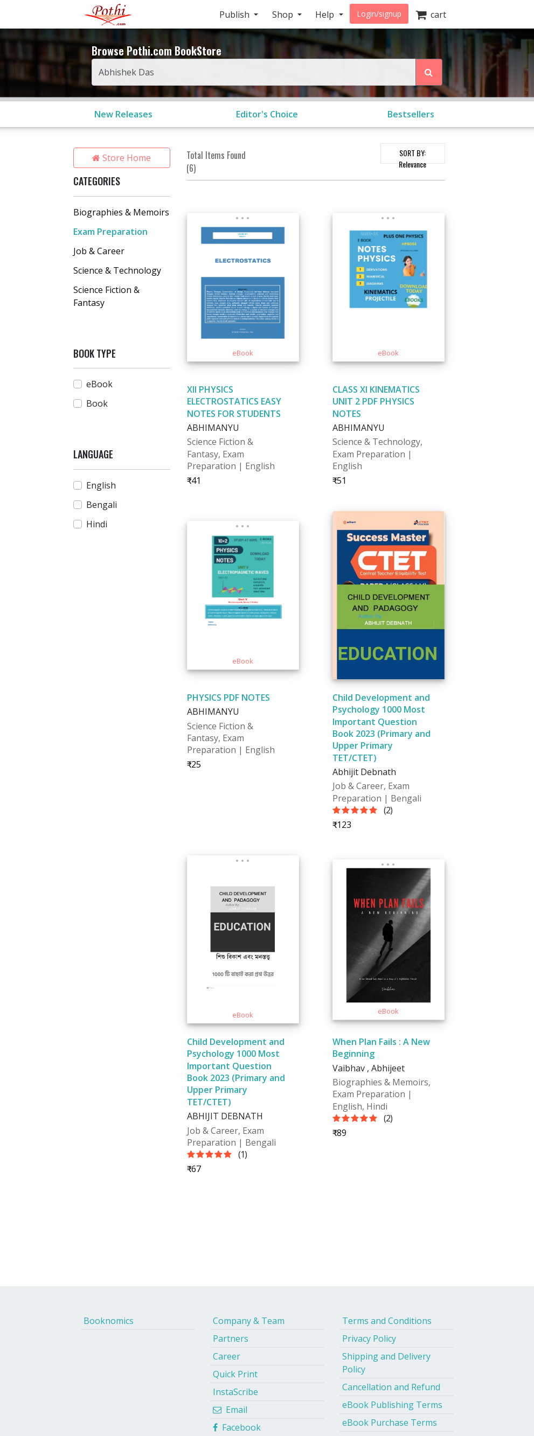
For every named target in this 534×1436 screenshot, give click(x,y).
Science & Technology (117, 270)
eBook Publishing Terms (392, 1405)
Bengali (101, 505)
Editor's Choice (267, 114)
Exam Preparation (110, 232)
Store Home (121, 158)
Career (226, 1356)
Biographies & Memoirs (121, 212)
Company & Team (249, 1321)
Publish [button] (235, 14)
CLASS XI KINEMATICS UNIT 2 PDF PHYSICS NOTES (376, 402)
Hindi (96, 524)
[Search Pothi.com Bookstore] (428, 72)
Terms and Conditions (387, 1321)
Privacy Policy (369, 1338)
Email (230, 1410)
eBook (99, 384)
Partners (230, 1338)
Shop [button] (283, 14)
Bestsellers (410, 114)
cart (430, 14)
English (101, 485)
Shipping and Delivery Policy (386, 1362)
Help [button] (325, 14)
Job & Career (98, 251)
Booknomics (109, 1321)
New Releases (123, 114)
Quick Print (235, 1374)
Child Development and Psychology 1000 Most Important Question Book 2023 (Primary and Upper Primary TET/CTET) (381, 728)
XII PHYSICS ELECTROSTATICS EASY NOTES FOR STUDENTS (234, 402)
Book (97, 403)
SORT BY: (412, 155)
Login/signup (379, 14)
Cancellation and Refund (391, 1387)
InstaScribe (235, 1392)
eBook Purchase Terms (389, 1422)
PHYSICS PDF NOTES (228, 697)
